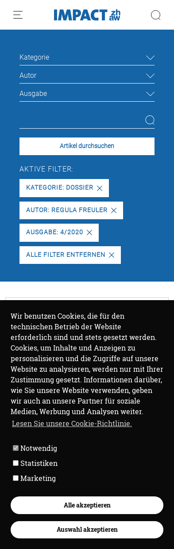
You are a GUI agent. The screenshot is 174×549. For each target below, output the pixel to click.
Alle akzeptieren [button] (87, 505)
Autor (27, 75)
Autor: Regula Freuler (71, 210)
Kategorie (34, 57)
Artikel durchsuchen (87, 146)
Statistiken (35, 463)
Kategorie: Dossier (64, 187)
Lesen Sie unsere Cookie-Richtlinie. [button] (72, 423)
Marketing (34, 478)
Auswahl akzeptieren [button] (87, 529)
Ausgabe (33, 93)
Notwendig (35, 448)
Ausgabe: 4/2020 (59, 232)
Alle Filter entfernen (70, 255)
